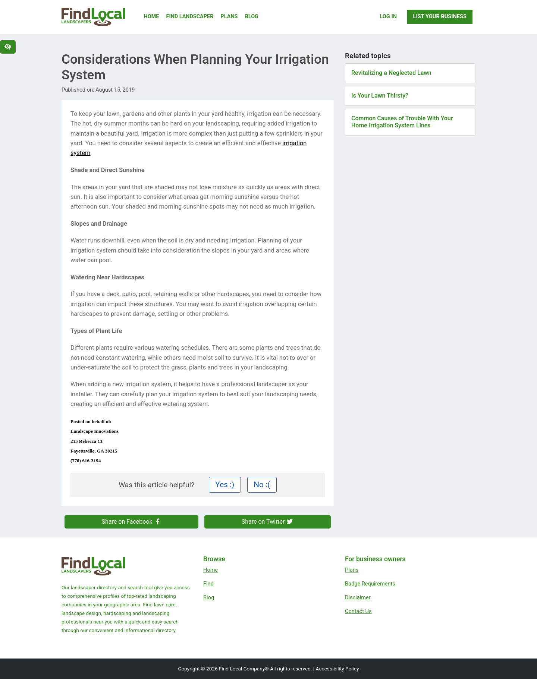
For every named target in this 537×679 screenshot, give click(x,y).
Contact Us (358, 611)
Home (151, 16)
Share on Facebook (131, 521)
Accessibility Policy (337, 669)
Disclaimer (358, 597)
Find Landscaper (190, 16)
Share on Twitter (268, 521)
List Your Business (440, 16)
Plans (229, 16)
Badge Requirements (370, 583)
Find (208, 583)
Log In (388, 16)
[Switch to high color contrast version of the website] (8, 47)
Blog (251, 16)
